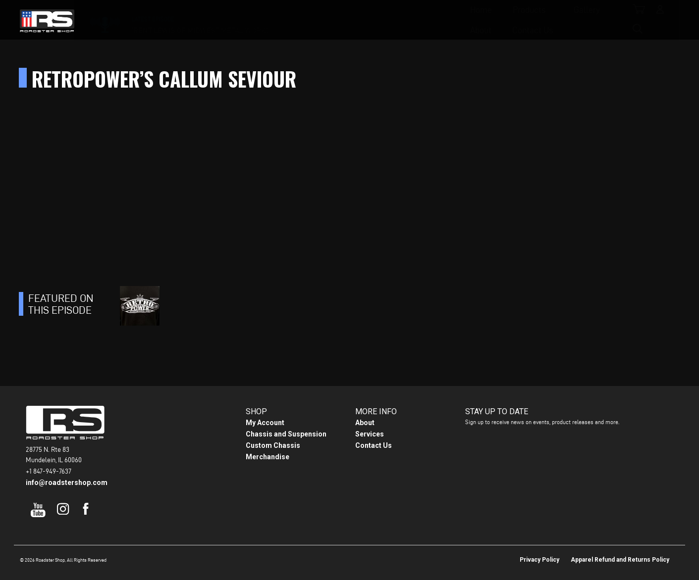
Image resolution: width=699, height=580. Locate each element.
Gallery (349, 20)
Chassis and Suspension (286, 434)
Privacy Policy (539, 559)
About (401, 20)
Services (369, 434)
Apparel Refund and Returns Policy (620, 559)
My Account (265, 423)
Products (291, 20)
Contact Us (453, 20)
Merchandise (267, 457)
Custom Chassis (273, 445)
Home (244, 20)
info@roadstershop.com (67, 482)
